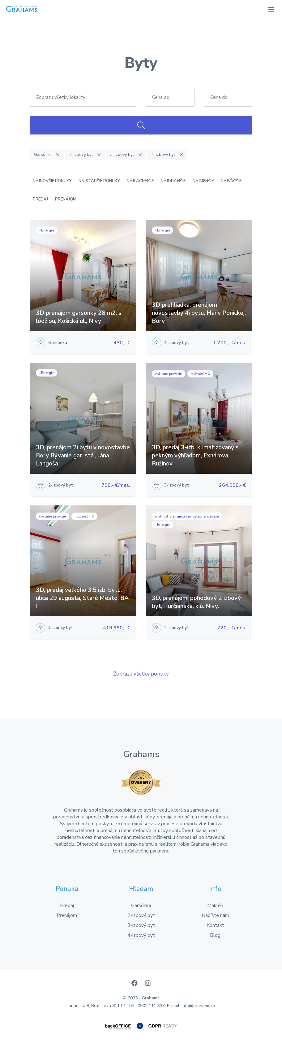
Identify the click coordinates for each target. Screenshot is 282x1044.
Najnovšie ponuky (52, 181)
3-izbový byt (141, 925)
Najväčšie (231, 181)
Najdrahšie (173, 181)
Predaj (40, 199)
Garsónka (141, 905)
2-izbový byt (141, 915)
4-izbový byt (141, 935)
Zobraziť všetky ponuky (141, 673)
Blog (215, 935)
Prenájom (65, 199)
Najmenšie (203, 181)
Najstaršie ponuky (99, 181)
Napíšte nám (215, 915)
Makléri (215, 905)
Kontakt (215, 925)
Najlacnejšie (140, 181)
